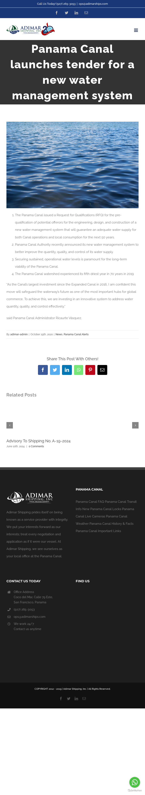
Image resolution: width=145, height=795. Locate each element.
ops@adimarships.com (93, 3)
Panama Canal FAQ (90, 502)
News (59, 334)
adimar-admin (19, 334)
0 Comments (36, 446)
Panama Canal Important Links (98, 531)
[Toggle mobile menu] (136, 30)
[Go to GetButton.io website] (135, 790)
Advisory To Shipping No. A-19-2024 (38, 441)
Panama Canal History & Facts (111, 524)
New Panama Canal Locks (101, 509)
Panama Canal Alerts (76, 334)
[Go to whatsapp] (134, 782)
